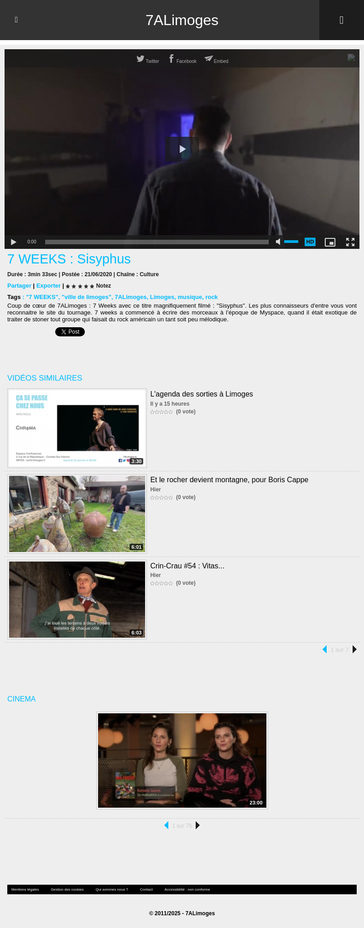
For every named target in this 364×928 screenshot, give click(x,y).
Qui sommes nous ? (112, 889)
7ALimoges (182, 20)
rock (211, 297)
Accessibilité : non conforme (187, 889)
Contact (146, 889)
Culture (149, 274)
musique (189, 297)
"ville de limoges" (86, 297)
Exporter (48, 285)
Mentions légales (25, 889)
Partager (19, 285)
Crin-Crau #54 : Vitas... (187, 566)
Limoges (162, 297)
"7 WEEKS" (42, 297)
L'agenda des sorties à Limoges (201, 394)
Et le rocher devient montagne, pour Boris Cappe (229, 480)
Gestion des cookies (67, 889)
